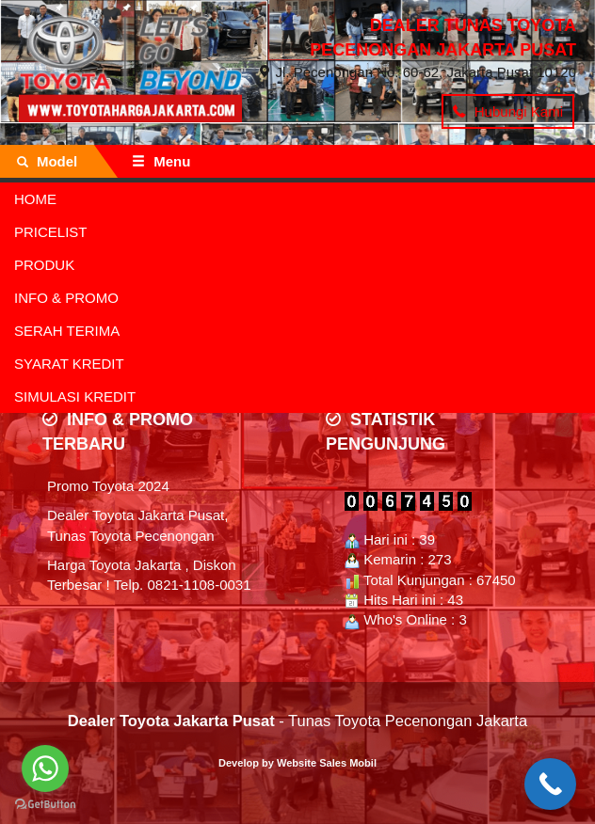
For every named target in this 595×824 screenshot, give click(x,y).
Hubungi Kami (508, 111)
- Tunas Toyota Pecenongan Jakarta (297, 720)
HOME (35, 199)
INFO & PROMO (66, 298)
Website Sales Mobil (327, 763)
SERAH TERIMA (67, 331)
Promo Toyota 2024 (108, 486)
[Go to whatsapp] (45, 768)
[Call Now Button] (550, 784)
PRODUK (44, 265)
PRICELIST (51, 232)
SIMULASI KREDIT (75, 396)
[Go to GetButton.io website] (45, 805)
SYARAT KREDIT (69, 364)
